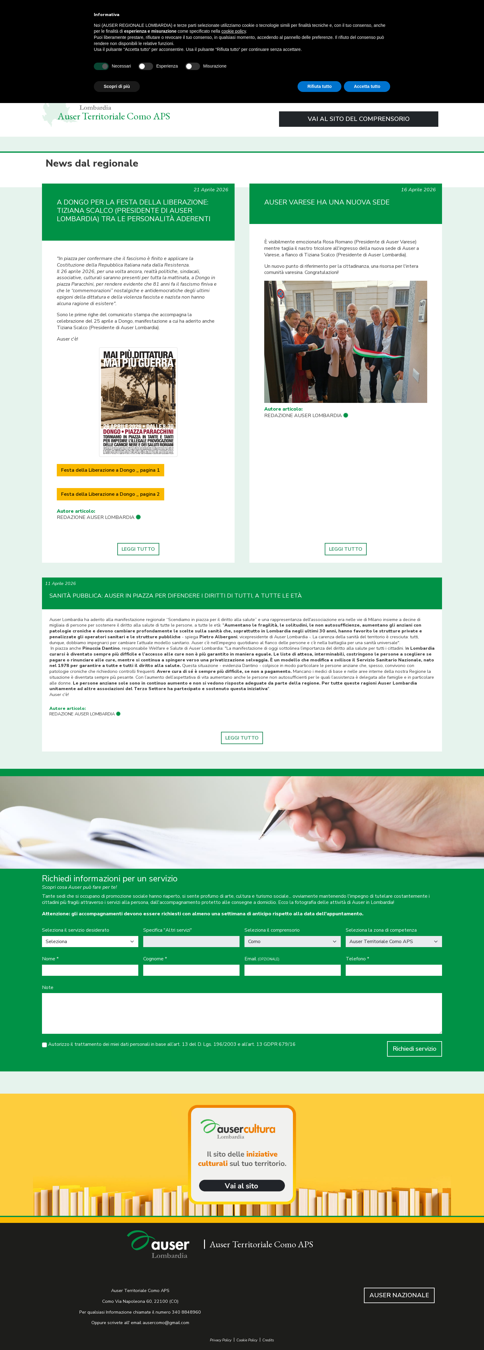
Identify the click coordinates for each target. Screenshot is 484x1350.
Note (47, 987)
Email (261, 959)
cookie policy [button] (233, 31)
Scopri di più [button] (117, 86)
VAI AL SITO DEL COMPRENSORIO (359, 119)
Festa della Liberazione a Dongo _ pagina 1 (110, 470)
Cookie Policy (246, 1340)
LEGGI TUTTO (138, 549)
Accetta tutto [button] (367, 86)
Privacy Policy (221, 1340)
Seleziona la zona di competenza (381, 930)
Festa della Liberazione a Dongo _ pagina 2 (110, 494)
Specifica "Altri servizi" (167, 930)
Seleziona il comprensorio (272, 930)
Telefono (357, 959)
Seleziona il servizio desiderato (75, 930)
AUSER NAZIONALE (399, 1295)
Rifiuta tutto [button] (319, 86)
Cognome (155, 959)
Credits (268, 1340)
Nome (50, 959)
